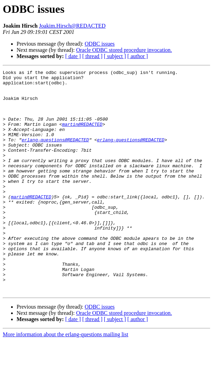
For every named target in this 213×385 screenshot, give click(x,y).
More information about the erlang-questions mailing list (65, 379)
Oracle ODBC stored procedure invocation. (124, 50)
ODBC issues (100, 44)
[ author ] (137, 56)
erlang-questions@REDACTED (55, 154)
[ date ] (73, 56)
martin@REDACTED (82, 135)
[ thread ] (92, 56)
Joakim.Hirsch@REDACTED (72, 26)
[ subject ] (115, 56)
